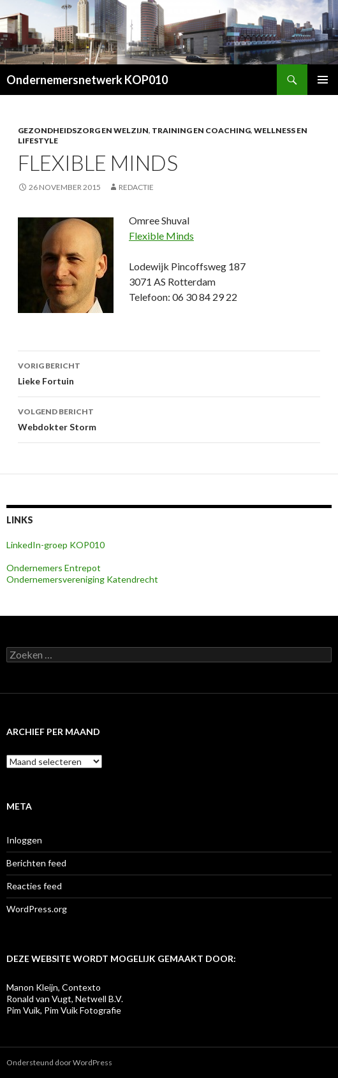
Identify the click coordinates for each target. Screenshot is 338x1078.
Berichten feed (36, 862)
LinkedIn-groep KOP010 (55, 544)
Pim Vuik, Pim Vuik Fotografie (63, 1010)
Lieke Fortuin (169, 372)
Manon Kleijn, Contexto (53, 987)
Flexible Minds (161, 235)
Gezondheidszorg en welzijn (83, 130)
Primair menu (322, 79)
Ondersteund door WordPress (59, 1062)
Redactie (136, 187)
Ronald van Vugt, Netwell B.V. (64, 998)
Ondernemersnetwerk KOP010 (87, 80)
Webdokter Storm (169, 418)
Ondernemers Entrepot (53, 567)
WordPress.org (36, 908)
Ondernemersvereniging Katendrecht (82, 579)
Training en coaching (201, 130)
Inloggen (24, 839)
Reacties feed (34, 885)
